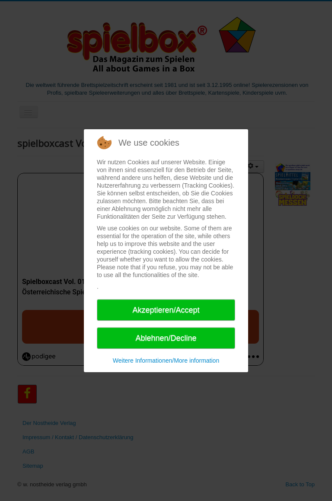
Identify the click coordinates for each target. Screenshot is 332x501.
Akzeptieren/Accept (165, 310)
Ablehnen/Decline (165, 338)
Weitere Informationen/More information (166, 360)
